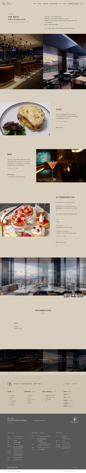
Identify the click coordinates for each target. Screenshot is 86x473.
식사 (13, 373)
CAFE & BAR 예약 (43, 359)
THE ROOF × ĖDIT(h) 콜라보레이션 (17, 176)
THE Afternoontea (61, 242)
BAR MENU (11, 174)
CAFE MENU (60, 127)
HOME (9, 373)
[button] (47, 136)
